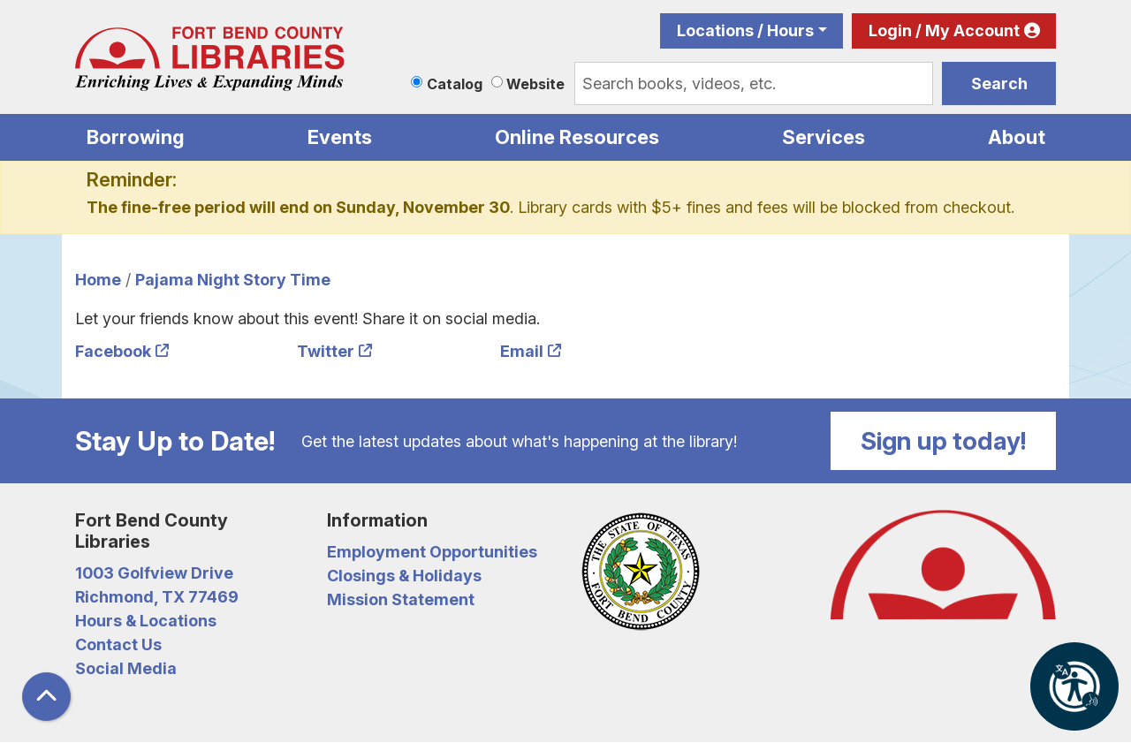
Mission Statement (400, 599)
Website (535, 84)
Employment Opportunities (432, 551)
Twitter (325, 351)
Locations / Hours (745, 30)
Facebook (113, 351)
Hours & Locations (145, 620)
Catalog (454, 84)
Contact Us (118, 644)
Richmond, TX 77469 (157, 597)
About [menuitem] (1016, 136)
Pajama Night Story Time (232, 279)
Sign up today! (944, 441)
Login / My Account (944, 30)
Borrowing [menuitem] (136, 136)
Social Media (126, 668)
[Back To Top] (46, 696)
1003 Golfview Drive (154, 573)
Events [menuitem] (339, 136)
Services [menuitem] (823, 136)
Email (521, 351)
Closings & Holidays (404, 575)
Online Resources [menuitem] (577, 136)
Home (98, 279)
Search (999, 83)
